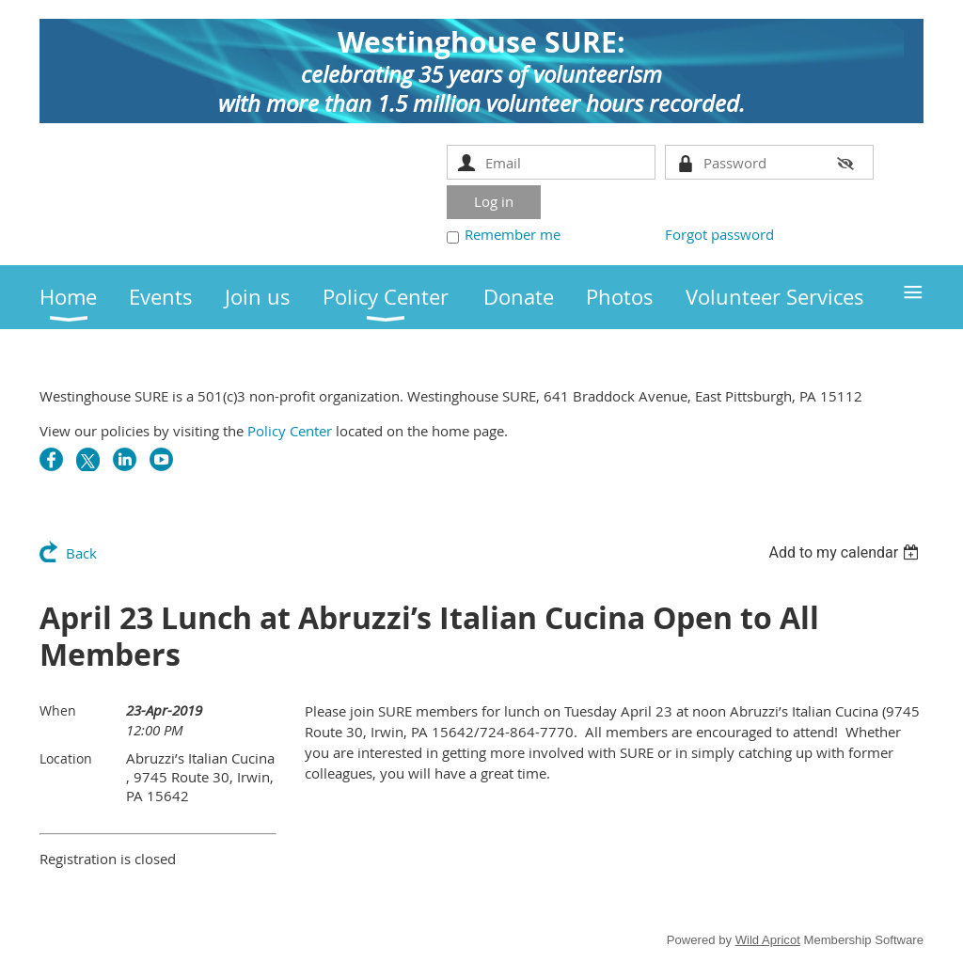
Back (81, 553)
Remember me (512, 234)
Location (65, 758)
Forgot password (719, 234)
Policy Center (289, 430)
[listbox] (846, 552)
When (57, 710)
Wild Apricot (767, 940)
